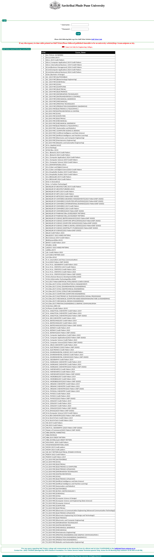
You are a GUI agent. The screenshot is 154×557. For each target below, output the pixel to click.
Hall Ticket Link (96, 39)
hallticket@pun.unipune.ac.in (124, 548)
